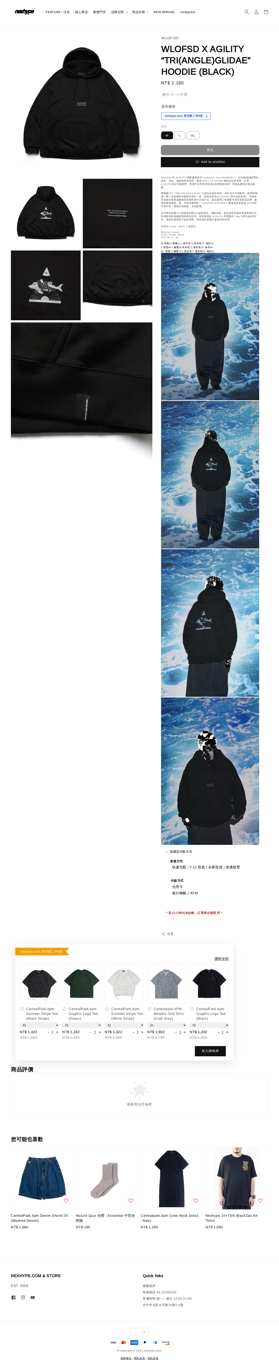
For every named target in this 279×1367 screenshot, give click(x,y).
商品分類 (138, 12)
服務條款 (126, 1358)
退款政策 (153, 1358)
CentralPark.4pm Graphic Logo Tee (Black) (208, 1014)
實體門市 (99, 12)
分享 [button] (167, 934)
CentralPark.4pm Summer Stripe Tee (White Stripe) (124, 1014)
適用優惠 (168, 106)
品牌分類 (117, 12)
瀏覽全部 (221, 959)
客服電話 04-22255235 (160, 1292)
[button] (247, 12)
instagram (187, 12)
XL (193, 135)
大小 (164, 126)
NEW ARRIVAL (164, 12)
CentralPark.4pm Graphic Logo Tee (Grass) (80, 1014)
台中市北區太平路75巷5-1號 (163, 1305)
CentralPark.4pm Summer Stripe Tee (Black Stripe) (39, 1014)
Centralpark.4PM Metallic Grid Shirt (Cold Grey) (165, 1014)
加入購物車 (210, 1051)
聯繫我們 (149, 1286)
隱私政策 (139, 1358)
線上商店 (81, 12)
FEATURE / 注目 (58, 12)
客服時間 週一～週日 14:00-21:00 (167, 1298)
